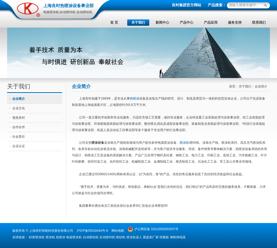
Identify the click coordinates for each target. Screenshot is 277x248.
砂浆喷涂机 (37, 237)
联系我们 (259, 22)
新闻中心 (162, 22)
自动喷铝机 (91, 237)
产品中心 (186, 22)
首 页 (114, 22)
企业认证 (18, 146)
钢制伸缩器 (178, 237)
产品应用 (210, 22)
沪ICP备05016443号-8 (92, 231)
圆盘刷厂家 (151, 237)
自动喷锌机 (107, 237)
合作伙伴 (18, 127)
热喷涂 (134, 98)
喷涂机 (184, 142)
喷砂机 (120, 237)
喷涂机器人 (134, 237)
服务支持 (235, 22)
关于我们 (138, 22)
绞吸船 (164, 237)
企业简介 (18, 99)
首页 (232, 86)
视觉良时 (18, 118)
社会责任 (18, 136)
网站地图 (117, 231)
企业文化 (18, 108)
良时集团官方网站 (186, 5)
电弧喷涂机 (74, 237)
